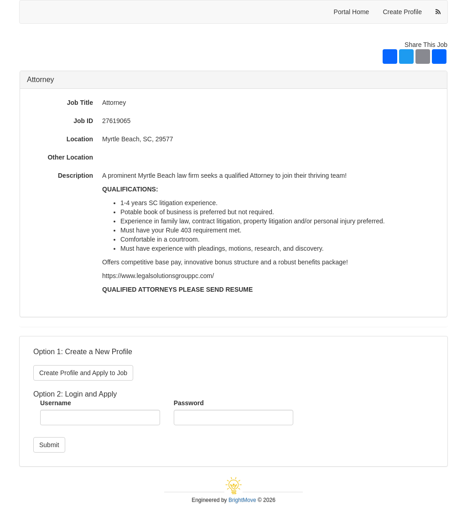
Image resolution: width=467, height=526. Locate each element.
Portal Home (351, 11)
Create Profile (402, 11)
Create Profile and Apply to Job (83, 372)
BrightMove (242, 500)
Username (55, 403)
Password (189, 403)
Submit (49, 445)
